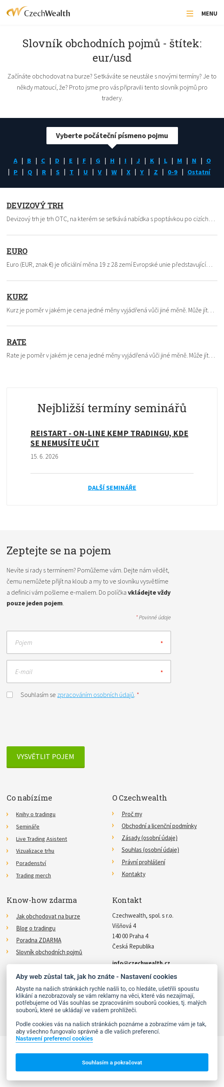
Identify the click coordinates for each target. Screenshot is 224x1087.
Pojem (23, 657)
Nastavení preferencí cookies (54, 1038)
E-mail (23, 686)
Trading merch (34, 888)
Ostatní (112, 185)
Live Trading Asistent (43, 852)
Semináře (28, 841)
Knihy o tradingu (37, 829)
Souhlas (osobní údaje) (150, 864)
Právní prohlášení (143, 876)
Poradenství (31, 876)
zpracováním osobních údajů (95, 709)
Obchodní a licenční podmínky (159, 841)
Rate (16, 357)
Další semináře (112, 502)
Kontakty (133, 888)
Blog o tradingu (35, 941)
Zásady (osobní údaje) (150, 852)
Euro (17, 265)
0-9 (199, 173)
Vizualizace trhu (36, 864)
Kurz (17, 311)
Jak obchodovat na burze (48, 929)
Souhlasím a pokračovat (112, 1062)
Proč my (132, 829)
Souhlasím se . (73, 708)
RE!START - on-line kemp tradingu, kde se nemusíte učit (109, 452)
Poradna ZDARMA (38, 953)
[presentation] (69, 737)
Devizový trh (35, 220)
